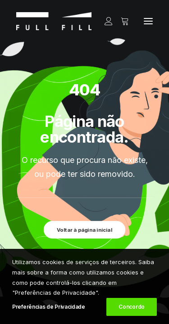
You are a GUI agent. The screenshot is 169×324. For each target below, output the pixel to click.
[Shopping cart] (121, 21)
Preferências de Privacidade (48, 306)
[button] (148, 21)
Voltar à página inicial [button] (84, 229)
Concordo (132, 306)
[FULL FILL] (53, 21)
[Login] (104, 21)
